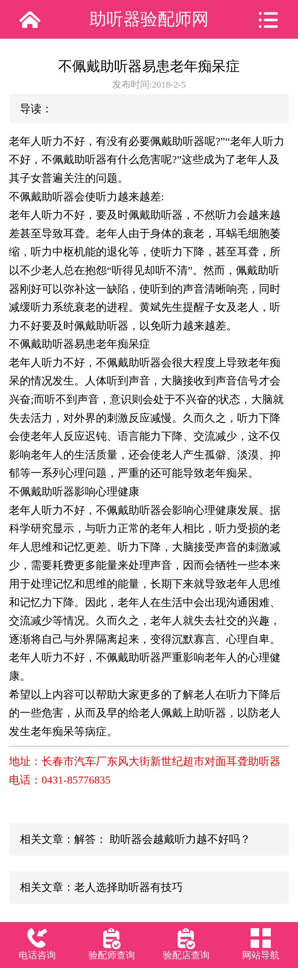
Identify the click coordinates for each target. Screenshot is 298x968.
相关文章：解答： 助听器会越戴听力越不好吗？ (135, 839)
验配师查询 (111, 955)
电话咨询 (37, 955)
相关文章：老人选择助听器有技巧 (101, 887)
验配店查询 (186, 955)
